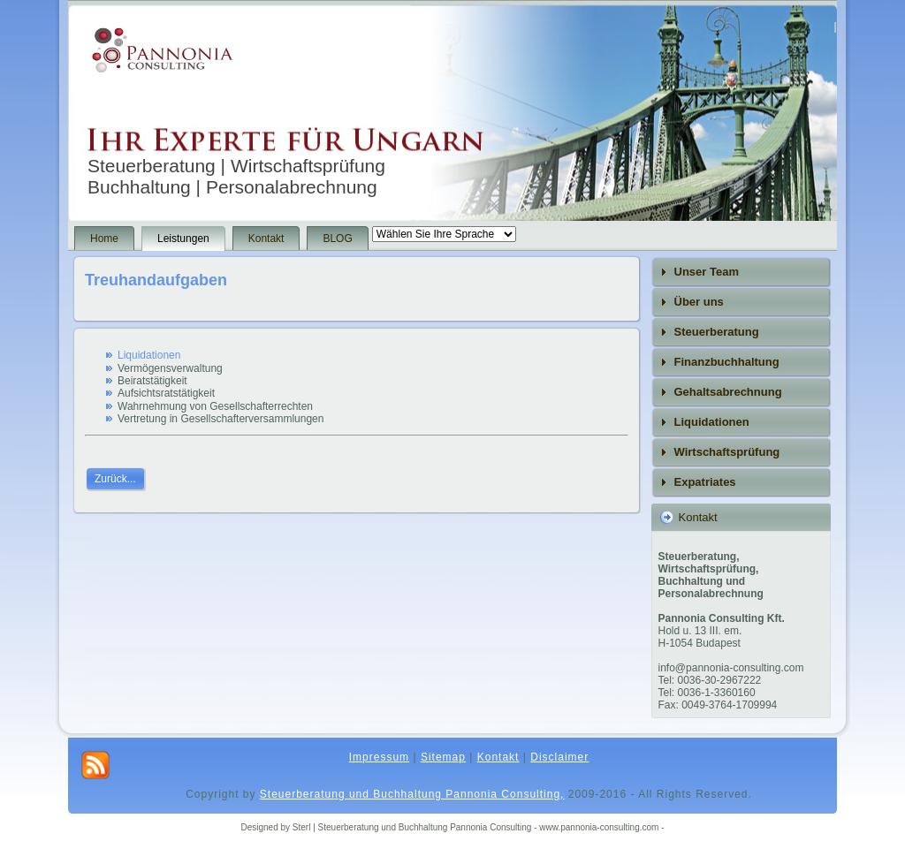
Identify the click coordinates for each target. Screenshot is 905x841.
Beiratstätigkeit (152, 381)
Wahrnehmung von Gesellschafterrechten (215, 406)
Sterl (303, 827)
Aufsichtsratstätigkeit (166, 393)
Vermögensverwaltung (170, 368)
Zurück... (115, 479)
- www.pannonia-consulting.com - (599, 827)
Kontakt (498, 757)
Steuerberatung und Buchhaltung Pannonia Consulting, (412, 794)
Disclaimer (559, 757)
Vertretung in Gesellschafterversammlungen (220, 419)
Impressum (379, 757)
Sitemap (443, 757)
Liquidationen (149, 355)
